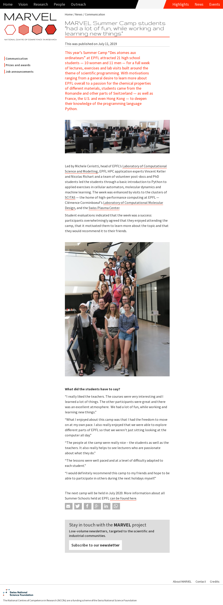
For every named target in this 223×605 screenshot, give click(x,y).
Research (41, 4)
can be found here (123, 498)
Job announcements (20, 72)
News (199, 4)
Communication (17, 58)
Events (214, 4)
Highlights (180, 4)
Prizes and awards (18, 65)
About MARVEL (182, 581)
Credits (215, 581)
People (59, 4)
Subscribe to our (95, 545)
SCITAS (70, 197)
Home (8, 4)
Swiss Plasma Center (104, 208)
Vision (23, 4)
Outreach (78, 4)
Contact (201, 581)
